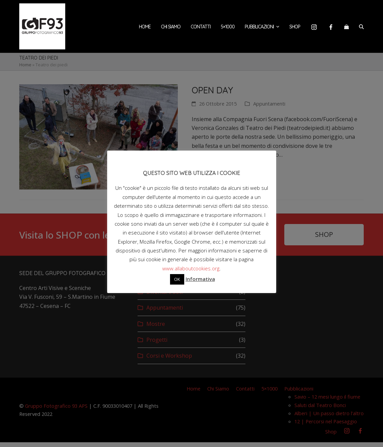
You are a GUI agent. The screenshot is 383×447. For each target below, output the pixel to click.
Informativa (200, 278)
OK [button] (177, 279)
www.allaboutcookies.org (190, 268)
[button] (346, 28)
